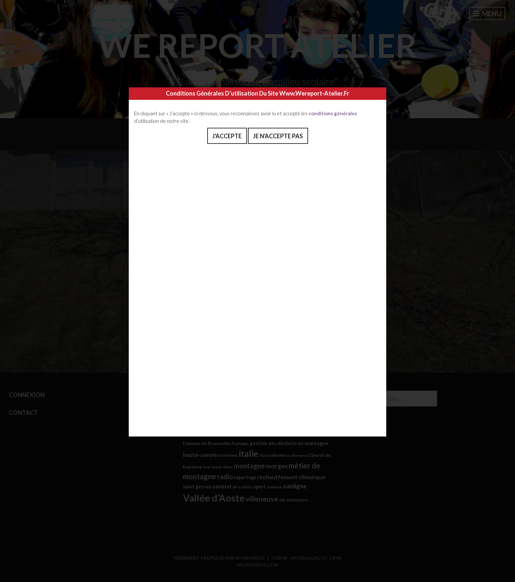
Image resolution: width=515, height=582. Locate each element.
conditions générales (332, 113)
